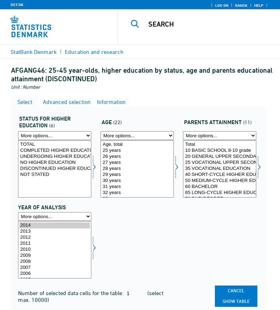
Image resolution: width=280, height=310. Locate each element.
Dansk (241, 5)
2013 (54, 231)
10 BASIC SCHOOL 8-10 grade (219, 151)
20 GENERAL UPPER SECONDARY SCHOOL (219, 157)
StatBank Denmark (34, 52)
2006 (54, 274)
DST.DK (17, 4)
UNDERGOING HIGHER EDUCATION (54, 157)
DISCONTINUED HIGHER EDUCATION (54, 169)
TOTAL (54, 145)
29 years (137, 175)
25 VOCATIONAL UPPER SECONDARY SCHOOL (219, 163)
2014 (54, 225)
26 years (137, 157)
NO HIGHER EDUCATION (54, 163)
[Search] (209, 24)
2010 (54, 250)
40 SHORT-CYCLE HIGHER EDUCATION (219, 175)
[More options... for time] (54, 216)
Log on (221, 5)
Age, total (137, 145)
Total (219, 145)
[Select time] (54, 249)
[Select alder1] (137, 169)
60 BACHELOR (219, 187)
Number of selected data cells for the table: (71, 293)
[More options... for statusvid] (54, 135)
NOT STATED (54, 175)
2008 (54, 262)
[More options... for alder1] (137, 135)
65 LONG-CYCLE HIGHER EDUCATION (219, 193)
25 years (137, 151)
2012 (54, 237)
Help (258, 5)
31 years (137, 187)
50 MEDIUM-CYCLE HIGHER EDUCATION (219, 181)
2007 (54, 268)
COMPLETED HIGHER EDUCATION (54, 151)
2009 (54, 256)
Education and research (94, 52)
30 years (137, 181)
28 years (137, 169)
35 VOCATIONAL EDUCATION (219, 169)
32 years (137, 193)
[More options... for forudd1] (219, 135)
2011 (54, 243)
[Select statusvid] (54, 169)
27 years (137, 163)
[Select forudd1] (219, 169)
